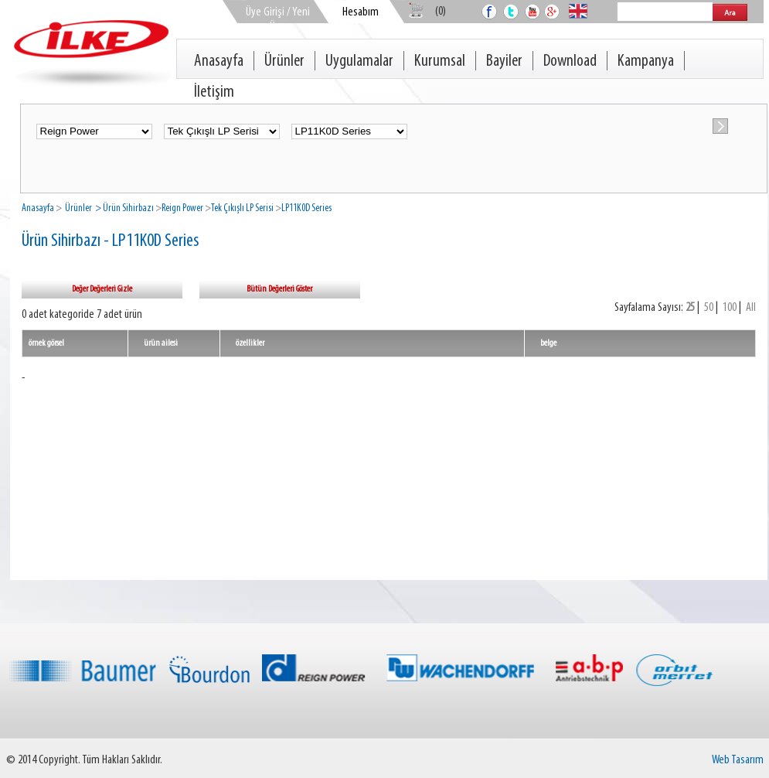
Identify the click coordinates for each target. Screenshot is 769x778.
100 (730, 308)
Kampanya (646, 61)
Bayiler (504, 61)
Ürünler (284, 61)
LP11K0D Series (306, 208)
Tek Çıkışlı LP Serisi (242, 208)
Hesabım (360, 12)
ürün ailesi (161, 343)
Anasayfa (218, 61)
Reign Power (182, 208)
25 (690, 308)
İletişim (214, 92)
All (751, 308)
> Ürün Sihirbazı (124, 208)
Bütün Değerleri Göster (279, 289)
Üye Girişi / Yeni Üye (278, 19)
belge (548, 343)
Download (570, 61)
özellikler (250, 343)
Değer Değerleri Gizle (102, 289)
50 (708, 308)
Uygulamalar (359, 61)
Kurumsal (439, 61)
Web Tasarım (738, 760)
